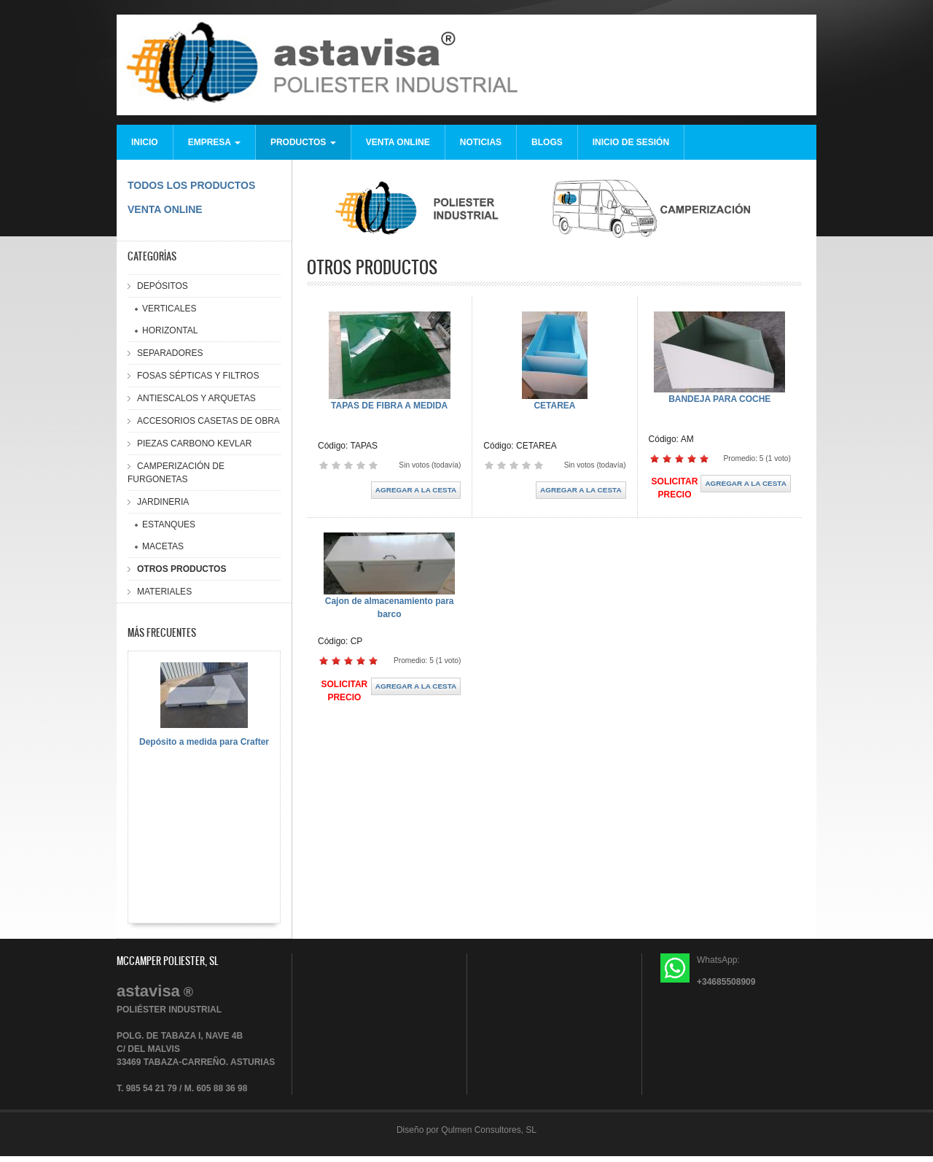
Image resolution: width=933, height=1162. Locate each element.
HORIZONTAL (170, 330)
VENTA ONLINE (398, 142)
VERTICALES (169, 308)
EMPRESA (214, 142)
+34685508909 (726, 982)
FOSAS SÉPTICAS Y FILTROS (198, 376)
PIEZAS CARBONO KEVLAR (194, 443)
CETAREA (554, 405)
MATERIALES (164, 591)
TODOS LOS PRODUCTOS (191, 185)
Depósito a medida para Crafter (204, 742)
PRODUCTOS (303, 142)
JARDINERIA (163, 502)
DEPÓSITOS (162, 286)
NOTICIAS (480, 142)
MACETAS (163, 546)
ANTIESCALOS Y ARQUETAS (196, 398)
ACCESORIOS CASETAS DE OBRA (208, 421)
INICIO (144, 142)
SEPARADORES (170, 353)
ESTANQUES (168, 524)
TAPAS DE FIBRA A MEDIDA (389, 405)
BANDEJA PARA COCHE (719, 399)
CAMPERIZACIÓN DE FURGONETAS (176, 472)
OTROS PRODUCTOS (181, 569)
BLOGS (547, 142)
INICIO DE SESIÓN (631, 142)
